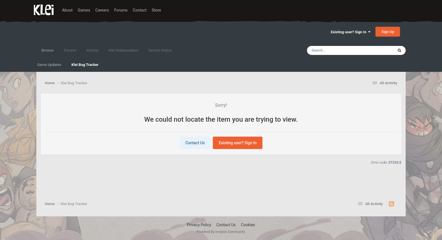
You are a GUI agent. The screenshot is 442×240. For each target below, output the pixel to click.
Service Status (160, 50)
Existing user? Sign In (350, 32)
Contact (140, 10)
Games (84, 10)
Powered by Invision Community (221, 232)
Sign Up (387, 32)
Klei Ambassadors (123, 50)
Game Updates (49, 65)
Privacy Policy (199, 225)
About (67, 10)
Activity (93, 50)
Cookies (248, 225)
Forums (121, 10)
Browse (47, 53)
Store (156, 10)
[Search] (336, 50)
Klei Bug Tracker (84, 65)
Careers (102, 10)
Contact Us (195, 143)
